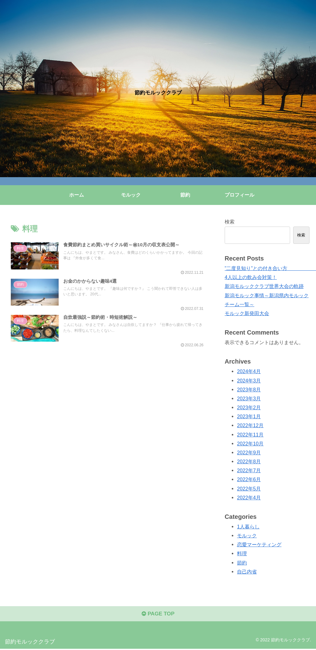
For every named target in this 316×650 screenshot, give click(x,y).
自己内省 (247, 571)
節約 (242, 562)
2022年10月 (250, 443)
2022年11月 (250, 434)
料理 (242, 553)
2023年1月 (249, 416)
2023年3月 (249, 398)
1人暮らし (248, 526)
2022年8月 (249, 461)
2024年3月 (249, 380)
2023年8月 (249, 389)
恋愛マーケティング (259, 544)
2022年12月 (250, 425)
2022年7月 (249, 470)
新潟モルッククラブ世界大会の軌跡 (264, 286)
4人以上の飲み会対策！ (251, 277)
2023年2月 (249, 407)
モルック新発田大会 (247, 313)
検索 (230, 221)
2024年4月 (249, 371)
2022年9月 (249, 452)
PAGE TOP (158, 615)
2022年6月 (249, 479)
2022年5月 (249, 488)
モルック (247, 535)
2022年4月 (249, 497)
